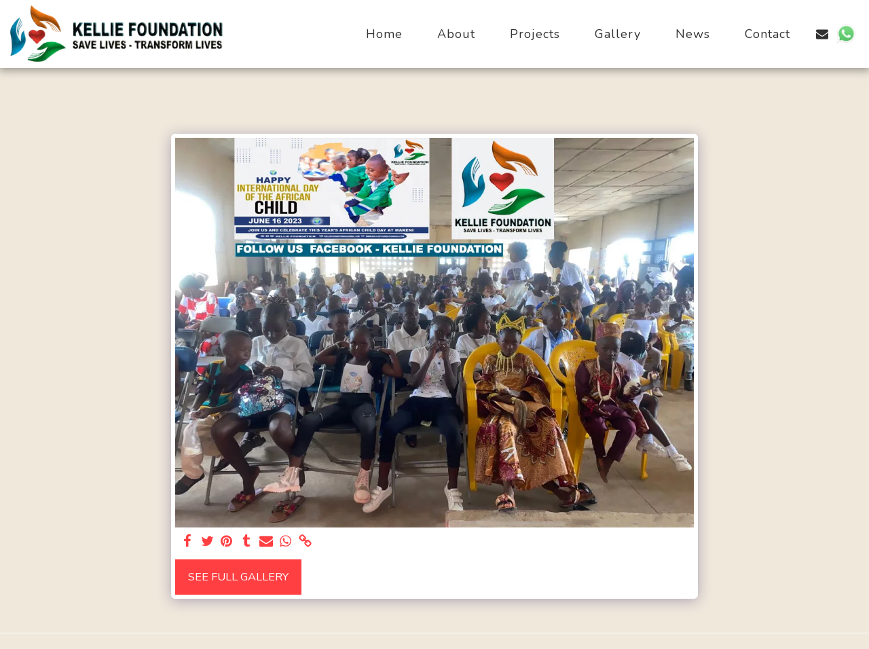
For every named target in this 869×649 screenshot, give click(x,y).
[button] (822, 34)
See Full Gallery (238, 577)
